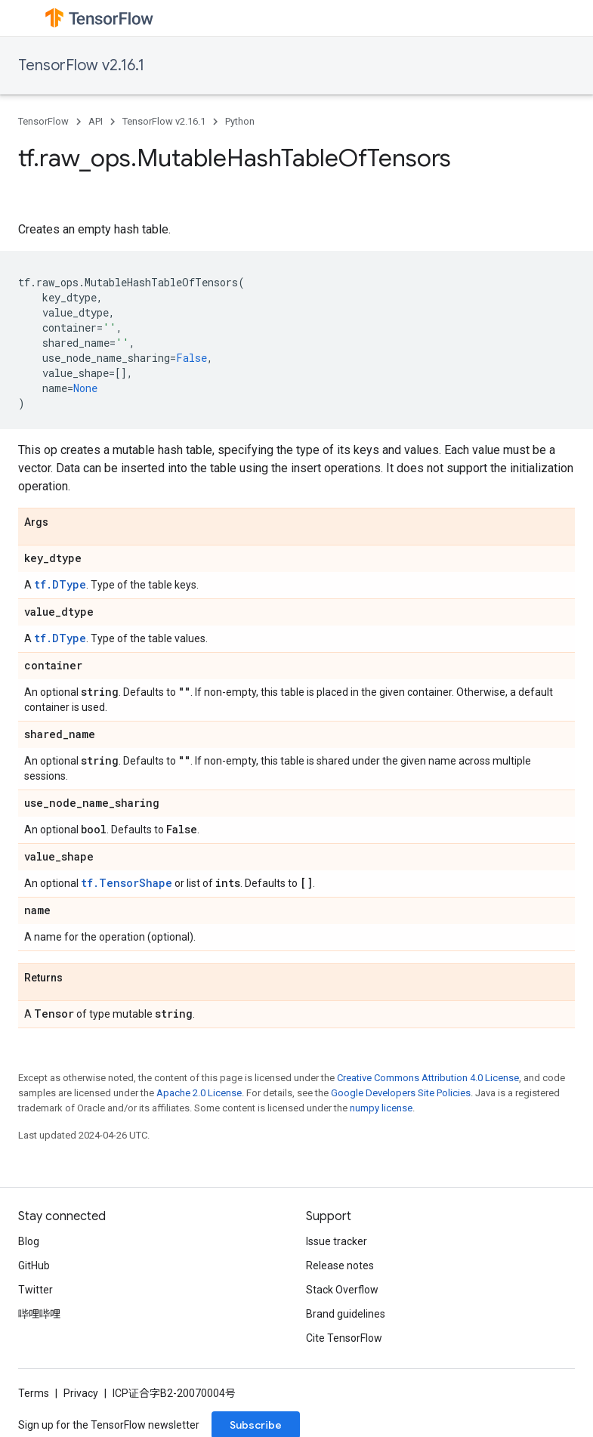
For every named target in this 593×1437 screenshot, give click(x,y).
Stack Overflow (342, 1290)
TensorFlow (43, 121)
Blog (28, 1241)
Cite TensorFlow (344, 1338)
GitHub (34, 1265)
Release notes (340, 1265)
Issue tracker (336, 1241)
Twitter (35, 1290)
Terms (33, 1393)
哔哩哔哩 (39, 1314)
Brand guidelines (345, 1314)
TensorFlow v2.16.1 (81, 65)
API (95, 121)
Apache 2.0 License (199, 1093)
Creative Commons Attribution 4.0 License (428, 1077)
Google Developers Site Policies (401, 1093)
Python (240, 121)
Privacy (80, 1393)
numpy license (381, 1108)
